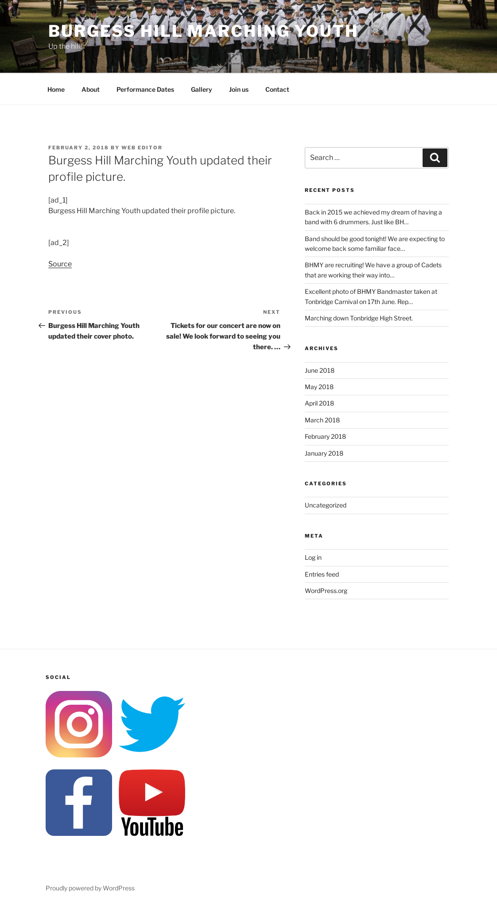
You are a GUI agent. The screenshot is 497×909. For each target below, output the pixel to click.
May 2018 (319, 386)
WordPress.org (326, 590)
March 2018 (322, 420)
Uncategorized (325, 505)
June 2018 (319, 370)
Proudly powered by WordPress (90, 888)
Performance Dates (145, 89)
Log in (313, 557)
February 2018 (325, 436)
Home (56, 89)
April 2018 (319, 403)
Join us (238, 89)
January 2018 (324, 453)
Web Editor (142, 147)
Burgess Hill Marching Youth (203, 31)
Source (60, 264)
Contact (277, 89)
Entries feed (322, 574)
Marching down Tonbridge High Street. (359, 318)
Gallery (201, 89)
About (91, 89)
